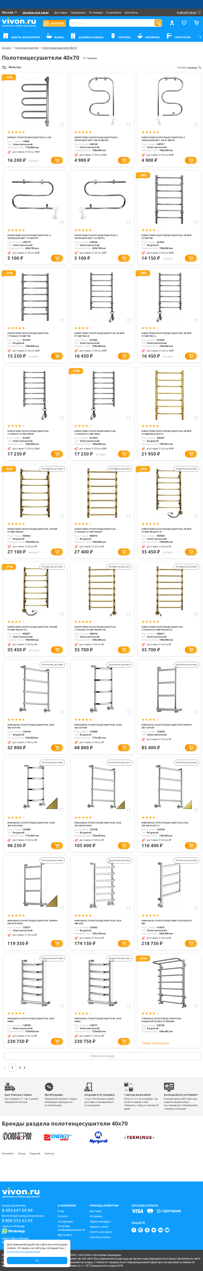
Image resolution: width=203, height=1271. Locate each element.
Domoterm (8, 1164)
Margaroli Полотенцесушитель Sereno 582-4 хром (165, 732)
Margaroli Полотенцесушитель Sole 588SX (97, 1029)
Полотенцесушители (29, 48)
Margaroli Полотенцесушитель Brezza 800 (165, 930)
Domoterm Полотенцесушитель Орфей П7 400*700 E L (165, 337)
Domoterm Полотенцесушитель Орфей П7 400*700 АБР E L (30, 633)
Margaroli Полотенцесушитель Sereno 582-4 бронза (30, 930)
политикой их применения (23, 1251)
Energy (24, 1164)
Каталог (7, 48)
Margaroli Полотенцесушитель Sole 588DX (30, 1029)
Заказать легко (99, 1226)
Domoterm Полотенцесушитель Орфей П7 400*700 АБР (30, 534)
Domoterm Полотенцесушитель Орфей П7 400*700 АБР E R (165, 534)
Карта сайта (65, 1234)
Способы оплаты (100, 1237)
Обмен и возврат (100, 1221)
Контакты (131, 12)
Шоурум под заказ (36, 12)
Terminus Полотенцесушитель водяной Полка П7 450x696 (163, 1029)
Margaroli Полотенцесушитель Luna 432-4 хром (97, 732)
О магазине (114, 12)
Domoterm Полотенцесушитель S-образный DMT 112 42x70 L (99, 238)
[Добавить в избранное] (61, 124)
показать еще (102, 1065)
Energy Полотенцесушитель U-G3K (32, 137)
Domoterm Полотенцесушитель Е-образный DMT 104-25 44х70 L (166, 139)
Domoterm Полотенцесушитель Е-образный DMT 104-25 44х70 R (99, 139)
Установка (96, 12)
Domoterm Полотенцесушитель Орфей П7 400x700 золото (165, 436)
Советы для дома (101, 1232)
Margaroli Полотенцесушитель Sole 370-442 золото (165, 831)
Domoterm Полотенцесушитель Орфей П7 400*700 (165, 238)
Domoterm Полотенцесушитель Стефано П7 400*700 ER (30, 436)
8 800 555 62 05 (19, 1221)
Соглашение (65, 1221)
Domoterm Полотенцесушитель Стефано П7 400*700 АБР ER (97, 633)
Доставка (60, 12)
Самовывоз (78, 12)
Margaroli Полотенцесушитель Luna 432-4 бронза (30, 831)
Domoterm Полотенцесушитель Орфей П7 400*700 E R (97, 337)
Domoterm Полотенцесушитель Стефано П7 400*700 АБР (97, 534)
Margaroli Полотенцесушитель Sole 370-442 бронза (97, 831)
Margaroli (40, 1164)
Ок (37, 1260)
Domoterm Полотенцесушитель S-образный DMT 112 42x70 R (32, 238)
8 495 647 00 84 (19, 1210)
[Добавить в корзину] (58, 161)
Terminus (57, 1164)
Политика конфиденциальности (71, 1228)
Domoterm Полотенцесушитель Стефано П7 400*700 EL (97, 436)
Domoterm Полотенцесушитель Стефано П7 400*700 (30, 337)
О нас (61, 1211)
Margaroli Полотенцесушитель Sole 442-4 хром (30, 732)
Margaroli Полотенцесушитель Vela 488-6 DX (97, 930)
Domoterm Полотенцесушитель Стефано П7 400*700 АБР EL (165, 633)
